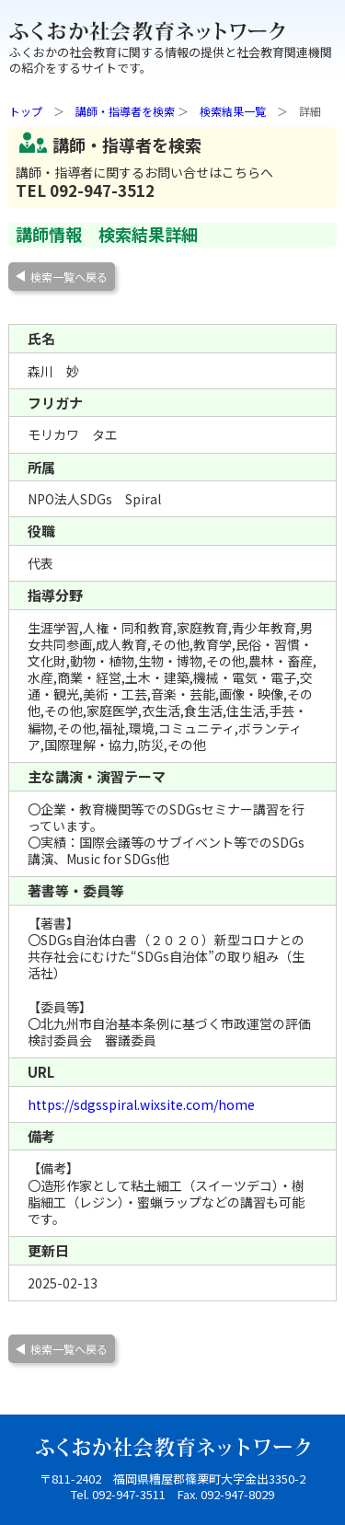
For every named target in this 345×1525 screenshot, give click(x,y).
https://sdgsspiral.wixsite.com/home (141, 1104)
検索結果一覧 (233, 111)
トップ (25, 111)
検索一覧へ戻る (69, 276)
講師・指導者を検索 (125, 111)
